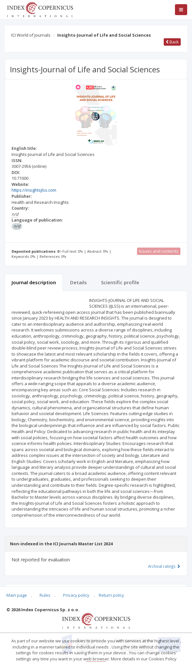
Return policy (111, 595)
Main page (16, 595)
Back (172, 42)
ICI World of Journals (30, 35)
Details (78, 282)
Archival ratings (164, 566)
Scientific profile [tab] (120, 282)
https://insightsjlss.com (34, 190)
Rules (45, 595)
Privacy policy (76, 595)
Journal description (34, 282)
